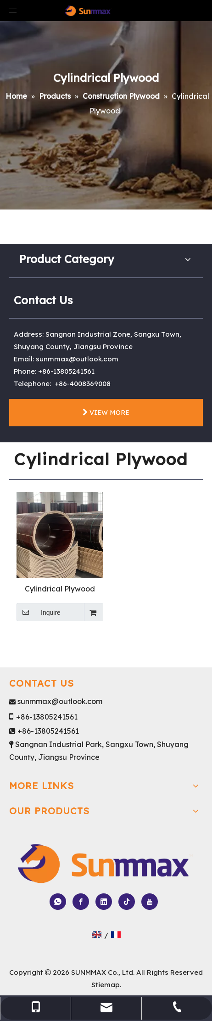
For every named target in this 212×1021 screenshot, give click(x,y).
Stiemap (105, 984)
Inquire (39, 612)
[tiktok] (126, 901)
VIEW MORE (106, 412)
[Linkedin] (103, 901)
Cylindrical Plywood (60, 588)
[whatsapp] (58, 901)
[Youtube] (149, 901)
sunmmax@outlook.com (77, 359)
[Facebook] (81, 901)
